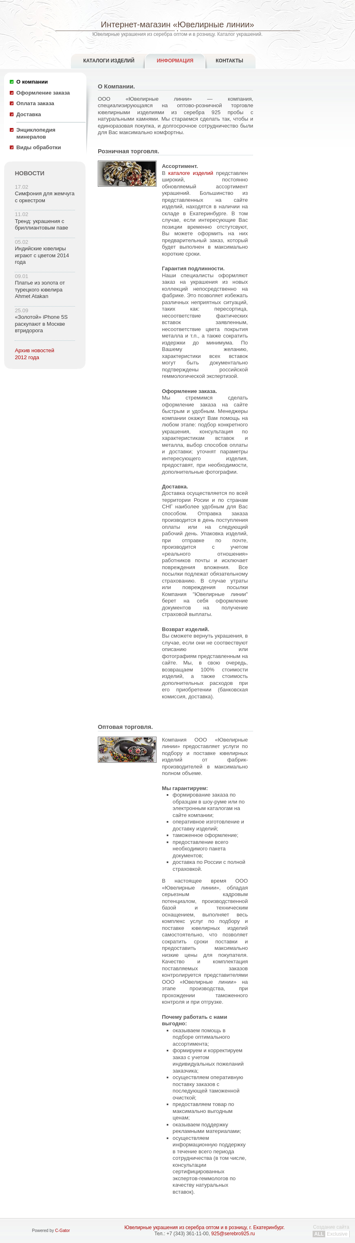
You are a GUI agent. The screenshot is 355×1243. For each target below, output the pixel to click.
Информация (175, 61)
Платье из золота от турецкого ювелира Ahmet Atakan (40, 289)
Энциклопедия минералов (35, 133)
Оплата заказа (35, 103)
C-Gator (62, 1230)
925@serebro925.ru (233, 1233)
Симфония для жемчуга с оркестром (44, 196)
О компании (32, 82)
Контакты (229, 61)
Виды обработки (38, 147)
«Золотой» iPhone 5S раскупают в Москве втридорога (41, 323)
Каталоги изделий (109, 61)
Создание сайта (331, 1230)
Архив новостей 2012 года (34, 353)
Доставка (28, 114)
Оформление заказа (43, 93)
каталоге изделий (190, 173)
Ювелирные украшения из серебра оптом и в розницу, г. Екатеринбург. (204, 1227)
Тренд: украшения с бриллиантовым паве (41, 224)
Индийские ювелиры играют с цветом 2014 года (42, 255)
